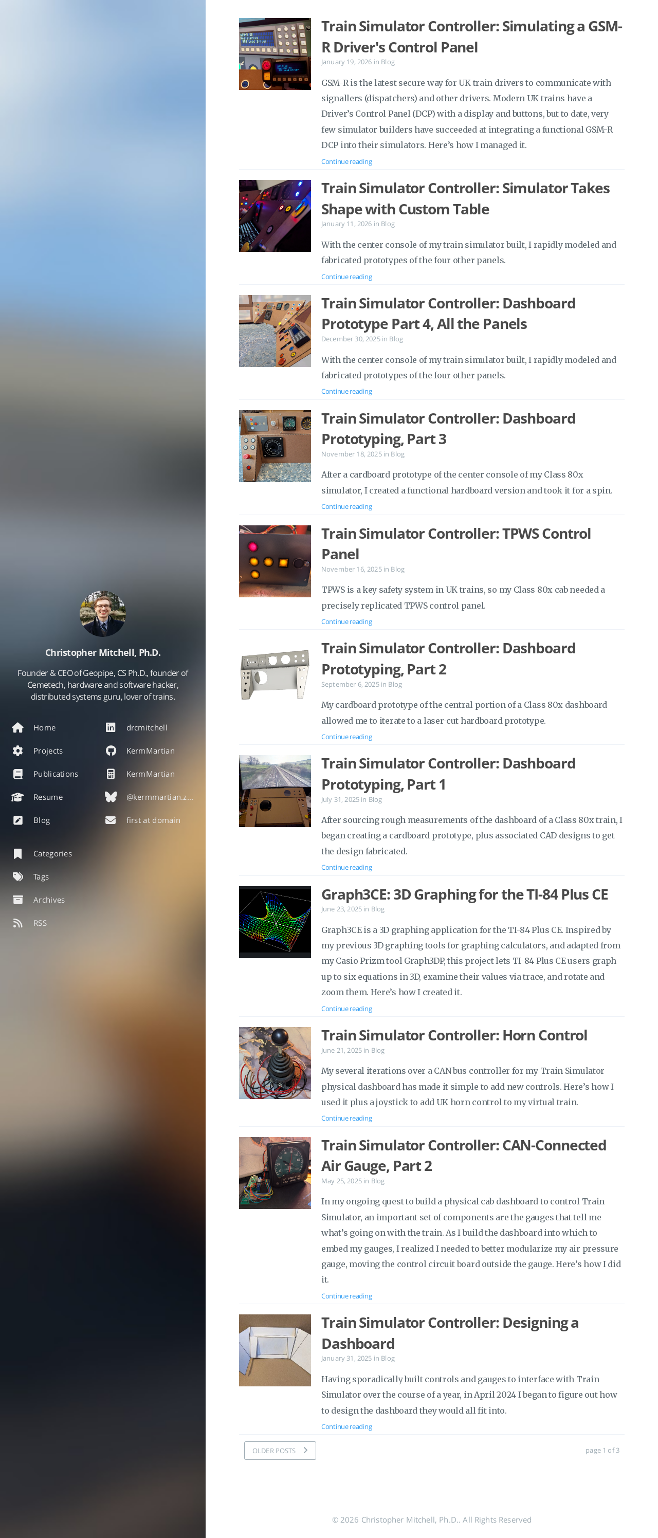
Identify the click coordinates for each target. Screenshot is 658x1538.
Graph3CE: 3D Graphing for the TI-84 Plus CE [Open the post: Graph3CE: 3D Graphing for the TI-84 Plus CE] (464, 894)
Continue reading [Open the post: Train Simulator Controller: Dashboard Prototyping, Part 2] (346, 736)
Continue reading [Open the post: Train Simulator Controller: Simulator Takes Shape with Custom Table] (346, 276)
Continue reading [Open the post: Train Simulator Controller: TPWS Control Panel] (346, 621)
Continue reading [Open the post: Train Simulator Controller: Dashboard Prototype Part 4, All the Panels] (346, 391)
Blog (388, 61)
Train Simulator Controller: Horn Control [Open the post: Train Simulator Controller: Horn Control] (454, 1035)
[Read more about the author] (102, 614)
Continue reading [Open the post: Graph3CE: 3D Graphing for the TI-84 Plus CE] (346, 1008)
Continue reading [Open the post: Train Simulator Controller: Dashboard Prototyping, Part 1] (346, 867)
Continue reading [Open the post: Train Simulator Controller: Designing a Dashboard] (346, 1426)
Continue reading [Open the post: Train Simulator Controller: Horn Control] (346, 1118)
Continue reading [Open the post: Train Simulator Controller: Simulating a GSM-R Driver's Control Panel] (346, 161)
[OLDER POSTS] (280, 1450)
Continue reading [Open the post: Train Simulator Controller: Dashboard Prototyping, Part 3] (346, 506)
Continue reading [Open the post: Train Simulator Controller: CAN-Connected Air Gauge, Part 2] (346, 1296)
